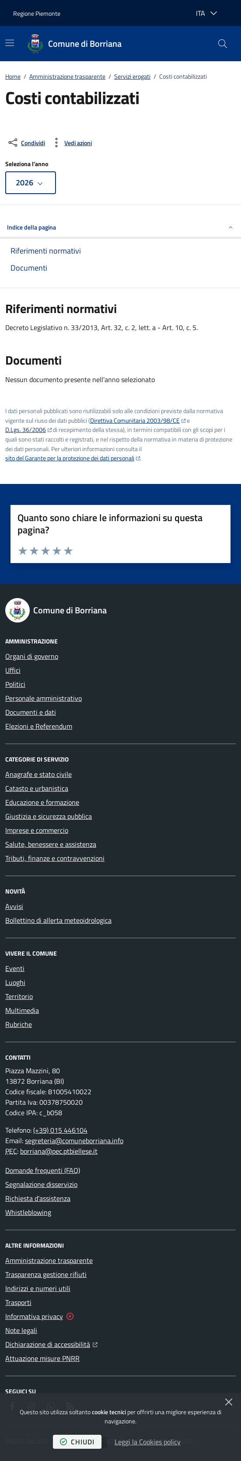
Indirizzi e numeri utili (37, 1288)
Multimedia (22, 1010)
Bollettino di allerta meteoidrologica (58, 920)
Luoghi (15, 982)
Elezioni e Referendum (38, 726)
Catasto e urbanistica (36, 788)
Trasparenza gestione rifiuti (46, 1274)
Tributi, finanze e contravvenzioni (55, 858)
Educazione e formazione (42, 802)
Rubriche (18, 1024)
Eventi (14, 968)
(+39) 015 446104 (60, 1130)
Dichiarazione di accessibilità (51, 1343)
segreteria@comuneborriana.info (74, 1140)
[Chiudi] (229, 1402)
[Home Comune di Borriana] (74, 44)
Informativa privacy (34, 1316)
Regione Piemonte (36, 13)
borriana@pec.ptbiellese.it (59, 1151)
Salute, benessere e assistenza (50, 844)
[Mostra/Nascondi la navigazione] (9, 43)
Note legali (21, 1330)
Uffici (13, 670)
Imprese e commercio (36, 830)
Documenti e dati (30, 712)
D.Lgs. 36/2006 (25, 429)
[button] (222, 43)
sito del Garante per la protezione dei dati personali (69, 458)
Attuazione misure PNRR (42, 1358)
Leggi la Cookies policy (148, 1442)
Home (13, 76)
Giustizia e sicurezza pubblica (48, 816)
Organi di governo (31, 656)
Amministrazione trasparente (67, 76)
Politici (15, 684)
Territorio (19, 996)
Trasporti (18, 1302)
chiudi (77, 1442)
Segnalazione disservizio (41, 1184)
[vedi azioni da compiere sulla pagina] (71, 143)
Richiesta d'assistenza (37, 1198)
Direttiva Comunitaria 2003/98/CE (135, 420)
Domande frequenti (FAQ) (42, 1170)
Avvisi (14, 906)
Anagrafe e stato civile (38, 774)
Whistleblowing (28, 1212)
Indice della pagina (120, 227)
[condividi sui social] (26, 143)
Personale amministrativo (43, 698)
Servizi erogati (132, 76)
